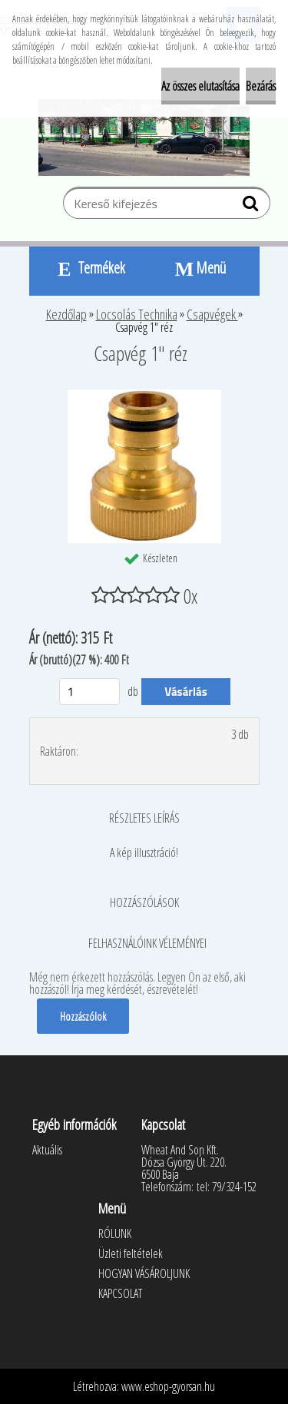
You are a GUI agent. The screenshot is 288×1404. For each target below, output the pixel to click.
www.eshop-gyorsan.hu (168, 1386)
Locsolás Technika (136, 314)
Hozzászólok (83, 1016)
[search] (252, 206)
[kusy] (90, 691)
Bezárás (261, 86)
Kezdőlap (66, 314)
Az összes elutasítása (200, 86)
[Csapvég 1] (144, 395)
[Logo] (144, 137)
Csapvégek (212, 314)
